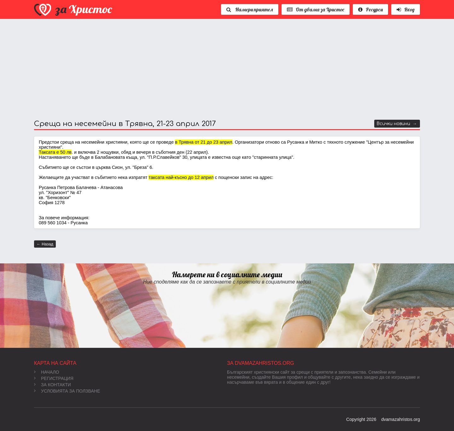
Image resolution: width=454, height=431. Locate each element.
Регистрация (53, 378)
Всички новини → (397, 123)
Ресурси (370, 9)
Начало (46, 372)
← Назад (45, 244)
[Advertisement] (223, 69)
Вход (406, 9)
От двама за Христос (315, 9)
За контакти (52, 384)
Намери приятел (249, 9)
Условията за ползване (67, 391)
